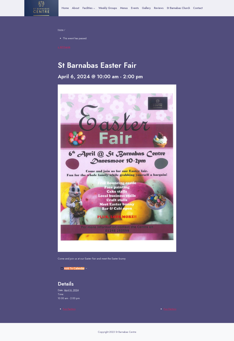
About (75, 8)
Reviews (159, 8)
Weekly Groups (107, 8)
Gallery (146, 8)
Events (135, 8)
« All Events (64, 47)
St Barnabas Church (178, 8)
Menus (124, 8)
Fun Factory (69, 309)
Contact (198, 8)
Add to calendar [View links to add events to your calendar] (74, 268)
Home (65, 8)
